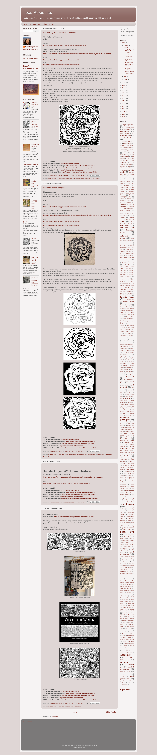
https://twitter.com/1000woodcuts (71, 170)
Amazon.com (123, 149)
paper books (131, 463)
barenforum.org (124, 187)
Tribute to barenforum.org (34, 104)
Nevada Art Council (126, 439)
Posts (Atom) (55, 716)
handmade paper (124, 331)
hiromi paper (123, 337)
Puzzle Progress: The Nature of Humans (59, 33)
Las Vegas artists (128, 379)
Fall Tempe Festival (126, 295)
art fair (132, 154)
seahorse (129, 578)
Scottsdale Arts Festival (126, 573)
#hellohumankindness (126, 124)
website (132, 631)
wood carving (127, 637)
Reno (121, 556)
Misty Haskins (130, 411)
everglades (123, 289)
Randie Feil (131, 538)
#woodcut (60, 178)
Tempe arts (123, 609)
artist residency (124, 168)
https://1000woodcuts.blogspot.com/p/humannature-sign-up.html (64, 45)
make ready (128, 396)
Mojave (124, 413)
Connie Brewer (124, 245)
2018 (124, 88)
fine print (129, 305)
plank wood (123, 477)
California (128, 202)
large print (129, 371)
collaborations (124, 234)
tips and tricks (124, 618)
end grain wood (126, 283)
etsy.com (127, 287)
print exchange (129, 490)
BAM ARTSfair (128, 178)
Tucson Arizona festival (128, 620)
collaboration (124, 226)
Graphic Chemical (127, 318)
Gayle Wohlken (130, 308)
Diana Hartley (124, 266)
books (128, 200)
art (124, 153)
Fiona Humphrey (124, 306)
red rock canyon (129, 544)
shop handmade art (125, 588)
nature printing (130, 431)
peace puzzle (130, 469)
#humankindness (129, 126)
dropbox (122, 278)
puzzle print (46, 456)
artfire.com (122, 166)
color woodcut (128, 240)
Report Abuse (125, 690)
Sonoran (129, 592)
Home (25, 24)
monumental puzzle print (92, 178)
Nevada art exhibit (127, 441)
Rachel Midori (127, 536)
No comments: (80, 175)
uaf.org (130, 622)
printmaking (128, 504)
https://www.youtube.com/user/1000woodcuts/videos (79, 172)
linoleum (122, 390)
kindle (132, 363)
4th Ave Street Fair (127, 143)
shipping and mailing (125, 586)
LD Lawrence (130, 383)
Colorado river (125, 242)
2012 (124, 103)
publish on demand (128, 528)
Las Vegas (131, 375)
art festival (125, 156)
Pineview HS (128, 475)
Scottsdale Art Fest (125, 571)
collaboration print (81, 454)
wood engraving (128, 641)
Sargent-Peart (123, 569)
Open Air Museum (125, 456)
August (126, 45)
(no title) (25, 222)
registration (123, 548)
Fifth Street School (129, 299)
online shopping (128, 454)
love (121, 394)
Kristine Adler (128, 367)
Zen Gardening (123, 684)
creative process (125, 251)
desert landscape (127, 264)
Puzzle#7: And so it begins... (54, 188)
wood (123, 635)
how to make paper (125, 342)
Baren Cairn (130, 183)
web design (123, 632)
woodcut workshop (125, 673)
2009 (124, 111)
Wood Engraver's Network (127, 639)
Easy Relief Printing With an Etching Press (34, 260)
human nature (92, 454)
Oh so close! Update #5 (31, 164)
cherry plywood (125, 210)
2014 (124, 98)
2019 (124, 85)
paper (123, 463)
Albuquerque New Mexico (127, 145)
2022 (124, 43)
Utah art (122, 624)
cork (129, 247)
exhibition (129, 291)
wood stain (125, 650)
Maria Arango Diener (31, 47)
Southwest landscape (125, 594)
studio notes (128, 601)
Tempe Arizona (127, 607)
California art (123, 204)
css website (129, 255)
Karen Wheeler (128, 359)
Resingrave (125, 558)
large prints (124, 373)
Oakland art (128, 450)
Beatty (126, 189)
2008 (124, 114)
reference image (127, 546)
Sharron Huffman (127, 584)
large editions (124, 369)
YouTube (130, 682)
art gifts (125, 160)
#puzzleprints (52, 178)
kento (121, 361)
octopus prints (123, 452)
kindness (125, 365)
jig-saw (127, 358)
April (125, 79)
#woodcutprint (67, 178)
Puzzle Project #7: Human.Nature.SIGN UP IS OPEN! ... (128, 62)
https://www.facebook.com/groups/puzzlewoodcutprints (61, 64)
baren (121, 183)
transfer (132, 618)
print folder (125, 492)
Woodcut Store (35, 24)
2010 (124, 109)
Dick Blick (129, 268)
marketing (129, 402)
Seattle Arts (123, 580)
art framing (131, 158)
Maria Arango (125, 398)
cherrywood (123, 212)
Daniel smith (128, 259)
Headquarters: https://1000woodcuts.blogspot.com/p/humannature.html (66, 483)
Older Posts (111, 712)
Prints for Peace (124, 522)
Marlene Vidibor (124, 404)
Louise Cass (128, 392)
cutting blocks (123, 257)
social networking (124, 590)
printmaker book (130, 501)
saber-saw (124, 565)
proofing (132, 526)
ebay (128, 278)
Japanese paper (124, 356)
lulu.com (127, 394)
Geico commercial (127, 310)
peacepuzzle (129, 471)
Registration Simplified (35, 145)
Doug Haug (123, 270)
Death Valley (125, 262)
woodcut (124, 662)
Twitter (124, 622)
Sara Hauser (128, 567)
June (125, 76)
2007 (124, 116)
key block (129, 361)
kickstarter (123, 363)
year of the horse (124, 681)
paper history (125, 465)
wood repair (131, 649)
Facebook (129, 293)
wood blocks (130, 635)
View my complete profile (30, 49)
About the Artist (48, 24)
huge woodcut (123, 348)
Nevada (128, 437)
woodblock (125, 655)
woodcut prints (125, 671)
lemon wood (125, 385)
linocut (129, 389)
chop (130, 215)
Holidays (132, 339)
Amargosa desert (127, 147)
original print (123, 458)
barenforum (127, 185)
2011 (124, 106)
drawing (129, 276)
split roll (123, 596)
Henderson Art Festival (126, 335)
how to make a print (127, 340)
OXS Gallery (130, 461)
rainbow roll (123, 538)
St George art (130, 597)
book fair (122, 200)
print (127, 488)
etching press (130, 285)
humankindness (130, 350)
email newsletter (130, 281)
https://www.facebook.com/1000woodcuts (80, 166)
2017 (124, 90)
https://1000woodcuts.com (70, 164)
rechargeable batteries (128, 540)
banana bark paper (125, 179)
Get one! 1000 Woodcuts (30, 58)
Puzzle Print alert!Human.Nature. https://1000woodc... (129, 71)
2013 (124, 101)
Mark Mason (123, 400)
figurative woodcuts (78, 178)
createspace (128, 249)
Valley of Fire (128, 628)
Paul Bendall (129, 467)
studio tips (122, 603)
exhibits (122, 293)
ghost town (123, 312)
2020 (124, 82)
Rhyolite (132, 558)
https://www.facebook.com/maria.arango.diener (78, 168)
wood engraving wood (128, 643)
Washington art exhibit (126, 630)
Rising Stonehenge (127, 560)
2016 (124, 93)
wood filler (124, 645)
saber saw (131, 563)
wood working (128, 652)
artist (129, 166)
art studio (129, 164)
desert (132, 263)
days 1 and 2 (130, 261)
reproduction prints (129, 556)
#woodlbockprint (71, 454)
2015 (124, 95)
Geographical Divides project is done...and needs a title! (34, 204)
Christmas (122, 217)
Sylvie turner (131, 605)
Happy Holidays (128, 333)
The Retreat (129, 616)
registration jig (124, 550)
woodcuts (123, 675)
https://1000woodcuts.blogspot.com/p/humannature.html (61, 60)
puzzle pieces (127, 529)
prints (129, 520)
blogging (129, 198)
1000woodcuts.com (126, 141)
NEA (123, 437)
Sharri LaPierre (130, 582)
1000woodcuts (125, 137)
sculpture (127, 577)
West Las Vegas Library (128, 633)
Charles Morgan (128, 208)
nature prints (130, 435)
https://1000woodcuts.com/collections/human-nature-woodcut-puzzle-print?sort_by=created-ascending (77, 54)
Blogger (122, 198)
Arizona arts (130, 151)
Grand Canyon (130, 316)
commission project (125, 244)
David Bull (122, 261)
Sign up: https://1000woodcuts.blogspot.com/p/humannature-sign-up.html (73, 477)
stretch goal (125, 599)
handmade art (128, 329)
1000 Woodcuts (79, 745)
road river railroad (124, 561)
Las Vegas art (128, 377)
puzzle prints (130, 535)
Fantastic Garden (127, 297)
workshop (122, 677)
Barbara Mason (125, 181)
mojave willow (128, 415)
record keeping (125, 542)
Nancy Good (130, 425)
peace (122, 469)
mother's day (124, 421)
